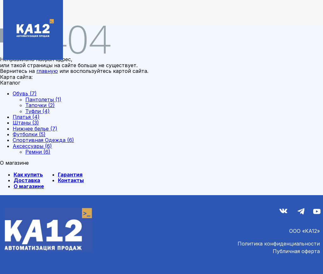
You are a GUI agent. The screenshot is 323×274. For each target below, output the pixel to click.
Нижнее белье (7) (35, 128)
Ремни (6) (37, 152)
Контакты (71, 180)
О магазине (29, 186)
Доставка (27, 180)
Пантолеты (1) (43, 99)
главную (47, 71)
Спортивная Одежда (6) (43, 140)
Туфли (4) (37, 111)
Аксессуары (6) (32, 146)
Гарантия (70, 174)
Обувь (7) (25, 93)
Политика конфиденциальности (279, 243)
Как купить (28, 174)
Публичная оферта (296, 251)
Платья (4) (26, 117)
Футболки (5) (29, 134)
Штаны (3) (26, 122)
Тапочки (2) (40, 105)
